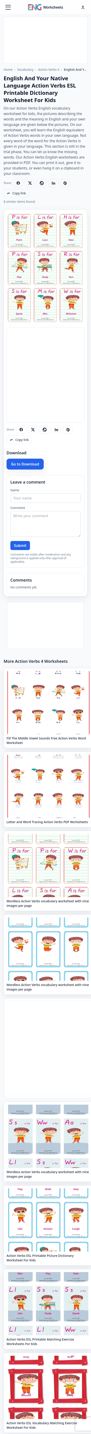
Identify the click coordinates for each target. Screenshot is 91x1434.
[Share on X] (30, 183)
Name (14, 490)
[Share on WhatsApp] (42, 183)
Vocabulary (25, 69)
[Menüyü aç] (8, 7)
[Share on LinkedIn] (53, 183)
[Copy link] (16, 193)
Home (8, 69)
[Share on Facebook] (18, 183)
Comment (17, 508)
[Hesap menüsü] (82, 7)
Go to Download (25, 464)
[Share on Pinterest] (65, 183)
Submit (20, 545)
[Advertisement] (45, 39)
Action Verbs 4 (48, 69)
